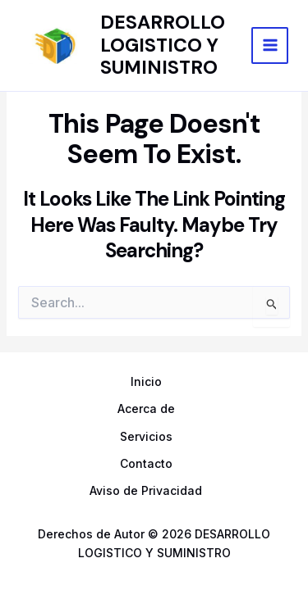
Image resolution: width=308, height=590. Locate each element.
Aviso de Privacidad (146, 490)
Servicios (146, 436)
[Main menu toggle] (269, 45)
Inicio (146, 381)
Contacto (146, 463)
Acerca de (146, 408)
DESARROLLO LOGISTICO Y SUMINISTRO (162, 44)
